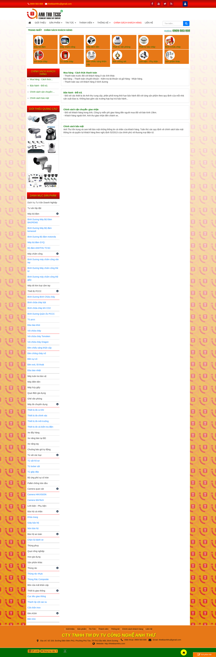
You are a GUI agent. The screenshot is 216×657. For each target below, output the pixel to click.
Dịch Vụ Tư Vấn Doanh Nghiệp (42, 202)
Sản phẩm (81, 629)
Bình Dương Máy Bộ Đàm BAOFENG (40, 221)
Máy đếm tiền (34, 382)
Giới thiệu (70, 629)
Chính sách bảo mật (74, 126)
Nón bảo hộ (33, 528)
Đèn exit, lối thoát (36, 364)
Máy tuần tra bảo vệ (37, 376)
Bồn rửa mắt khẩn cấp (38, 585)
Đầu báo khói (34, 325)
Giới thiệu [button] (40, 22)
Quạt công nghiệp (36, 551)
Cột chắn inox (34, 607)
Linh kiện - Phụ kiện (37, 506)
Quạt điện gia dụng (37, 393)
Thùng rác (32, 568)
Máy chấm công (35, 254)
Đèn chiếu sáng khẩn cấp (40, 348)
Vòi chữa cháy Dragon (38, 342)
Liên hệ (149, 629)
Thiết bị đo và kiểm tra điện (40, 427)
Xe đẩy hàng (34, 432)
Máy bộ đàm (33, 214)
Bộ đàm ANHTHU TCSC (39, 248)
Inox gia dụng (34, 557)
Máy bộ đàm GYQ (36, 242)
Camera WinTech (36, 500)
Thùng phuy (33, 545)
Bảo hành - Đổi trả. (73, 92)
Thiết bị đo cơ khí (36, 410)
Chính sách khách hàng (132, 629)
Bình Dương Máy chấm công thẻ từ (43, 269)
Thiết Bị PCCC (35, 291)
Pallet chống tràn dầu (38, 483)
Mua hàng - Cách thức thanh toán (80, 72)
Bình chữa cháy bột (37, 302)
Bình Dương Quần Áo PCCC (41, 314)
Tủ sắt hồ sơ (34, 460)
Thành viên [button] (86, 23)
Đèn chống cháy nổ (37, 353)
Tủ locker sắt (34, 466)
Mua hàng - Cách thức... (41, 79)
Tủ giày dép (33, 472)
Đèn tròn (32, 619)
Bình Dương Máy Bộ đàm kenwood (40, 229)
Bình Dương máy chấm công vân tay (43, 261)
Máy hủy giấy (34, 387)
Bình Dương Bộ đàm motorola (42, 237)
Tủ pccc (31, 319)
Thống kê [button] (104, 23)
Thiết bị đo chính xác (37, 415)
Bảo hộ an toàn (35, 534)
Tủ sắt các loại (35, 455)
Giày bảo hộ (33, 523)
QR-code (34, 651)
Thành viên (103, 629)
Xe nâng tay (33, 444)
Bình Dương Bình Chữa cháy (41, 297)
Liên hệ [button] (149, 22)
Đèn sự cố (32, 359)
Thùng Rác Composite (38, 579)
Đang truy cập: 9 (49, 651)
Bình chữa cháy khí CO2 (39, 308)
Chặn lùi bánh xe (36, 540)
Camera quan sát (36, 489)
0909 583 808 (36, 4)
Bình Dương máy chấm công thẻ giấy (43, 278)
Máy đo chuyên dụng (37, 404)
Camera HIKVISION (37, 494)
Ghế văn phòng (35, 398)
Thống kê (115, 629)
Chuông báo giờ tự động (39, 449)
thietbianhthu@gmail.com (60, 4)
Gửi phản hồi (204, 654)
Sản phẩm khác (35, 562)
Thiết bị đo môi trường (38, 421)
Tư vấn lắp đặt (34, 208)
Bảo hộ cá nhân (35, 511)
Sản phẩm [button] (55, 23)
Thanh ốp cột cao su (37, 602)
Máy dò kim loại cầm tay (39, 285)
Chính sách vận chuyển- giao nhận (81, 109)
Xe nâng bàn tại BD (37, 438)
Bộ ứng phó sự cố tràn (38, 477)
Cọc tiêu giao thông (37, 596)
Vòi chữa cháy (34, 330)
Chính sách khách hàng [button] (128, 22)
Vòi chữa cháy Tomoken (39, 336)
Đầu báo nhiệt (34, 370)
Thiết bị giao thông (36, 590)
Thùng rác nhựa (35, 573)
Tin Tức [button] (70, 23)
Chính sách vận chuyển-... (42, 92)
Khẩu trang (33, 517)
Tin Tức (92, 629)
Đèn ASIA (32, 613)
